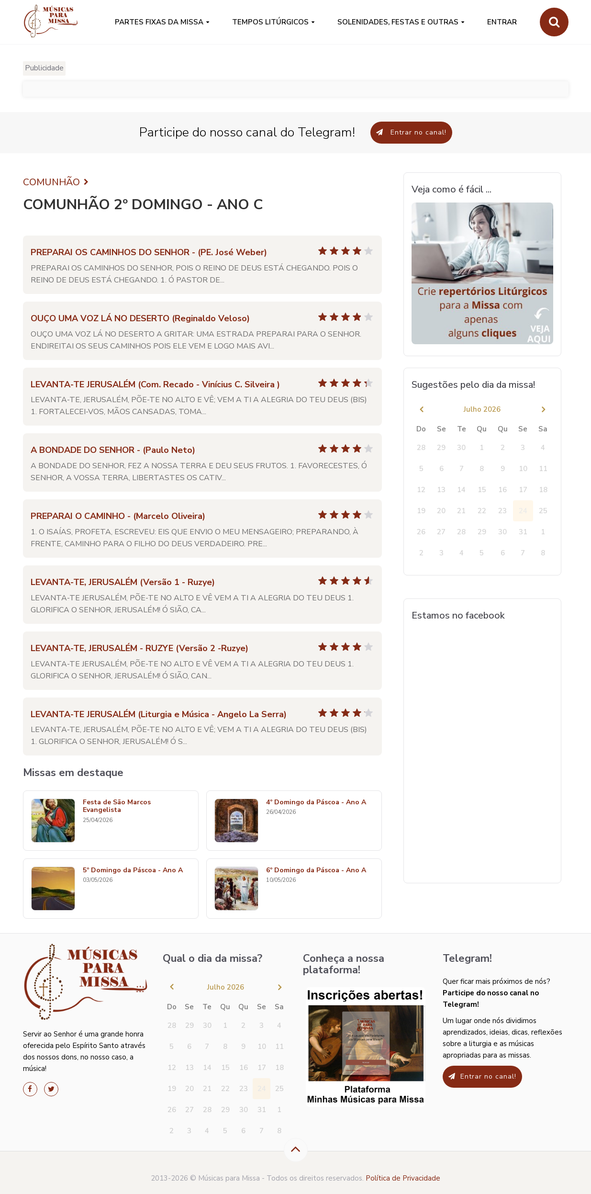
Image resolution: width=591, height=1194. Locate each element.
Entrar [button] (502, 22)
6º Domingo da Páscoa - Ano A (316, 871)
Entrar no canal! (411, 132)
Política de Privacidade (403, 1178)
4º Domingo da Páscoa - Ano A (316, 803)
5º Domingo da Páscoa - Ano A (133, 871)
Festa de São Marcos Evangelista (117, 807)
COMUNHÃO (56, 182)
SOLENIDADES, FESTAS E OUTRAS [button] (397, 22)
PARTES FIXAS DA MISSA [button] (159, 22)
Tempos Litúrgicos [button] (270, 22)
